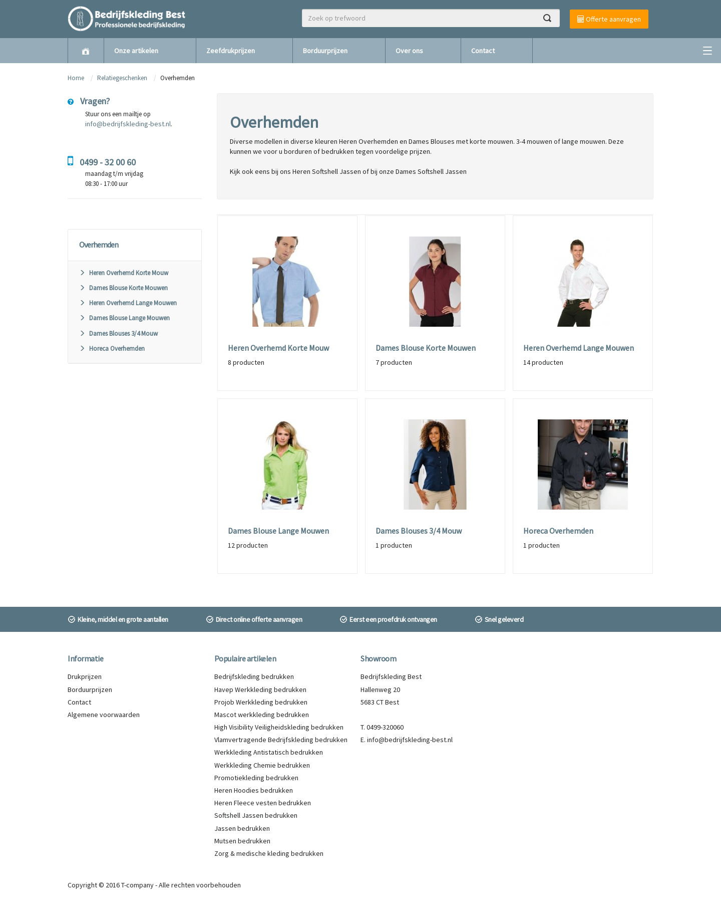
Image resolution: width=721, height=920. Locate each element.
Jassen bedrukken (242, 828)
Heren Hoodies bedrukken (253, 790)
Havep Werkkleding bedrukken (260, 689)
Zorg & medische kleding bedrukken (268, 853)
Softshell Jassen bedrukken (255, 815)
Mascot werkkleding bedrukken (261, 714)
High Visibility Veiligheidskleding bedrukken (278, 727)
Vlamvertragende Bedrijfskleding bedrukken (280, 739)
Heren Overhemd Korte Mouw (123, 273)
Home (76, 78)
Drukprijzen (85, 676)
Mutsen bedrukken (242, 840)
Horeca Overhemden (112, 348)
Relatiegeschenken (122, 78)
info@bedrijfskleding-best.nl (128, 123)
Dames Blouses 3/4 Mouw (118, 333)
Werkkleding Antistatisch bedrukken (268, 752)
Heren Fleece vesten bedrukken (262, 802)
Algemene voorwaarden (104, 714)
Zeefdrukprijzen (230, 50)
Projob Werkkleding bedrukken (260, 702)
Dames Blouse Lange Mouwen (124, 318)
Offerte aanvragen (609, 19)
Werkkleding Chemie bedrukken (262, 765)
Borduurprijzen (325, 50)
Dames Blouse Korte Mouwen (123, 288)
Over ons (409, 50)
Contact (483, 50)
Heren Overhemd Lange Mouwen (128, 303)
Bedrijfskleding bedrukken (254, 676)
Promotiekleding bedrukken (256, 777)
